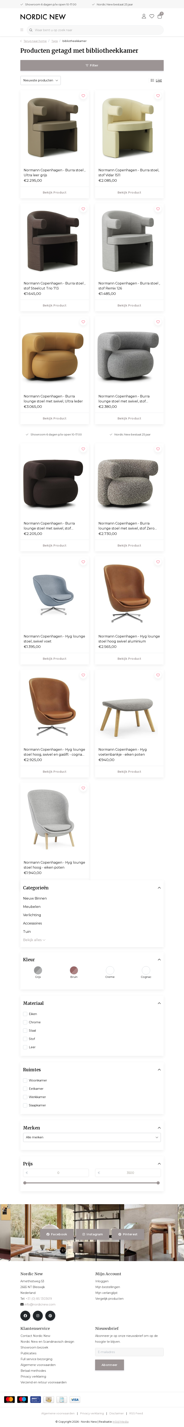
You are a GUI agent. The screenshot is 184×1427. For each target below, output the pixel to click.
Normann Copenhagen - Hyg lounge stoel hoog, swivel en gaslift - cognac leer (54, 752)
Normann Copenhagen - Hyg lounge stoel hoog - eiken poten (54, 865)
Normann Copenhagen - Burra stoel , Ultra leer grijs (54, 172)
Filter (92, 65)
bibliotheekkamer (75, 41)
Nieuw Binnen (35, 898)
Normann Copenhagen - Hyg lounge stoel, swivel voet (54, 638)
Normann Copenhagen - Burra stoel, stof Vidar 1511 (128, 172)
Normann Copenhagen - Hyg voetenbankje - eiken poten (122, 752)
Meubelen (31, 907)
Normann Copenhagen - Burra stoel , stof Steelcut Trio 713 (54, 285)
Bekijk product (54, 192)
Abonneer (110, 1365)
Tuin (27, 932)
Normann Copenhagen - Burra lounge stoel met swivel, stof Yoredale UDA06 (49, 526)
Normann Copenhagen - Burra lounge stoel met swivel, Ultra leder (53, 398)
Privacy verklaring (92, 1413)
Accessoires (32, 923)
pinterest (128, 1234)
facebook (57, 1234)
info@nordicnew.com (37, 1304)
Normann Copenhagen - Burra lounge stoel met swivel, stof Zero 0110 (126, 526)
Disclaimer (116, 1413)
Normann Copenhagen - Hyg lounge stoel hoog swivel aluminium (129, 638)
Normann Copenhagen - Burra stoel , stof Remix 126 (129, 285)
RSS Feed (136, 1413)
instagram (92, 1234)
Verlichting (32, 915)
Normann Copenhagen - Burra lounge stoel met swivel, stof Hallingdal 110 (124, 399)
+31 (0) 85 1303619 (39, 1299)
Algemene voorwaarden (58, 1413)
